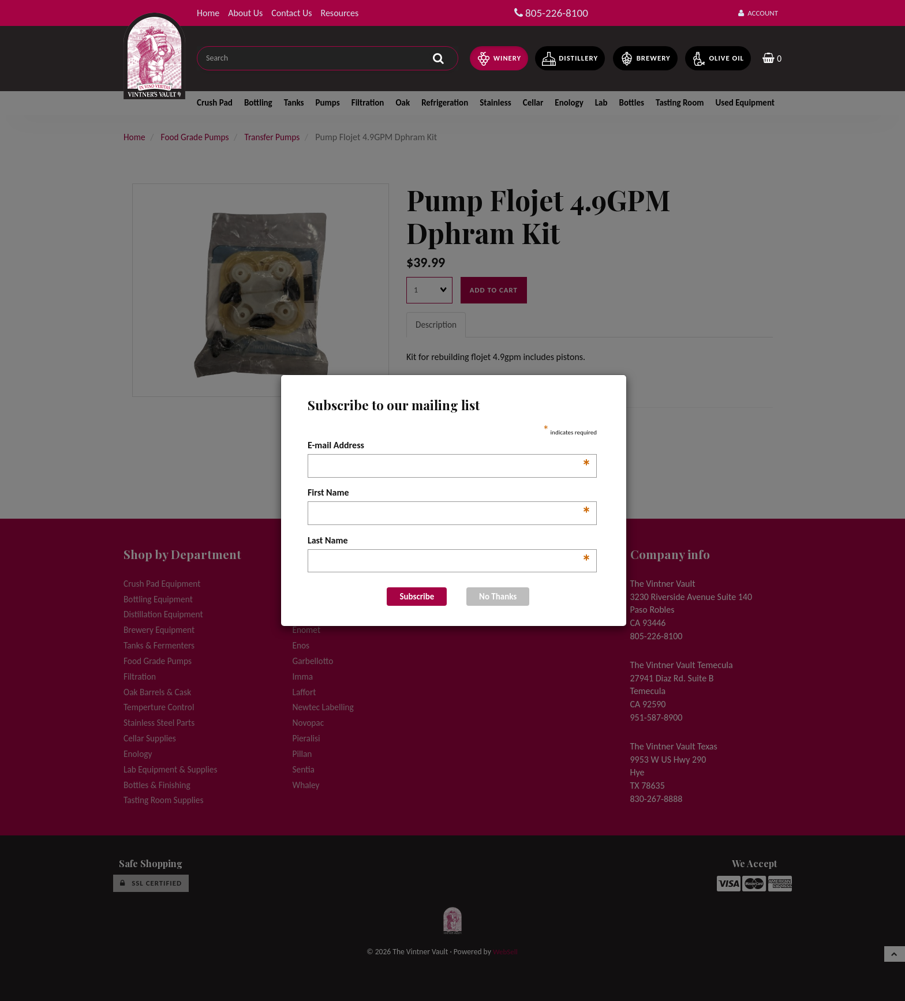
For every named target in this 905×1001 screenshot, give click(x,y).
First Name (449, 493)
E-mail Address (449, 446)
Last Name (449, 541)
